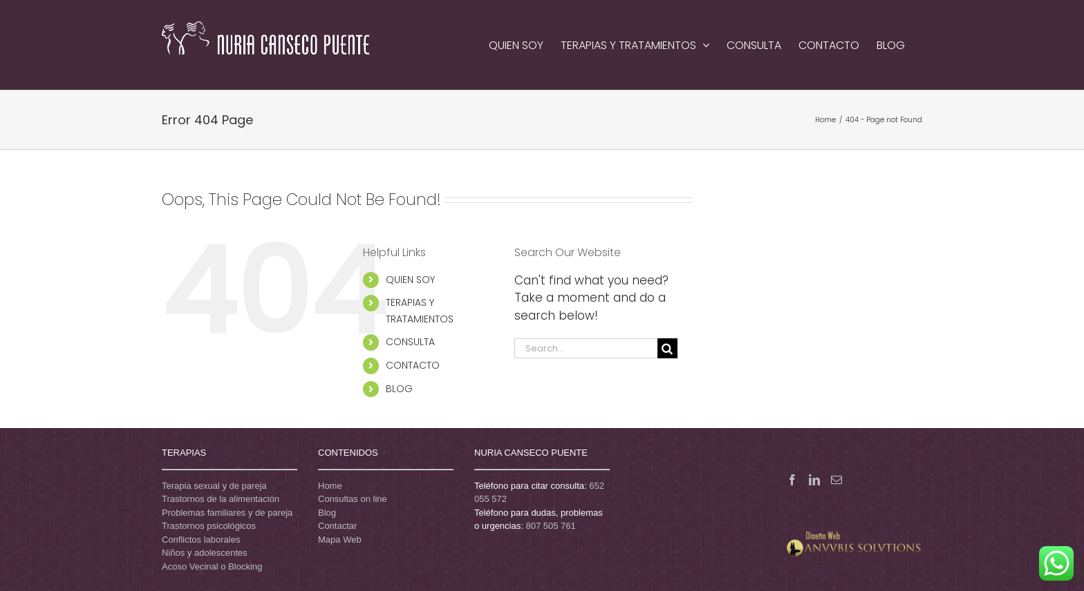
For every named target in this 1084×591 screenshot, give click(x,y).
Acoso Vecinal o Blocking (212, 566)
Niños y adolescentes (204, 553)
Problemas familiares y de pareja (227, 512)
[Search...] (585, 348)
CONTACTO (413, 365)
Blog (327, 512)
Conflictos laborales (201, 539)
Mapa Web (340, 539)
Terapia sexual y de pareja (214, 486)
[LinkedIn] (814, 479)
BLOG (399, 389)
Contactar (337, 526)
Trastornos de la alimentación (220, 499)
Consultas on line (352, 499)
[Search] (667, 348)
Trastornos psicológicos (209, 526)
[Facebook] (792, 479)
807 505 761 (550, 526)
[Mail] (836, 479)
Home (330, 486)
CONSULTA (410, 342)
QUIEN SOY (410, 280)
